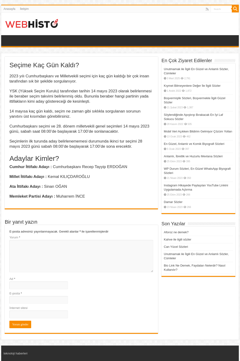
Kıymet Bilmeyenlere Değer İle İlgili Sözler (192, 85)
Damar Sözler (173, 202)
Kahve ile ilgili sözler (177, 239)
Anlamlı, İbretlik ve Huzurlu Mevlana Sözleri (193, 156)
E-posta (15, 293)
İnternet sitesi (18, 308)
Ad (12, 279)
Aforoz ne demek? (176, 232)
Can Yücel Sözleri (176, 246)
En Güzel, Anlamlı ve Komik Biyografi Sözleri (194, 144)
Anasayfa (9, 9)
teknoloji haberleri (15, 353)
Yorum (14, 237)
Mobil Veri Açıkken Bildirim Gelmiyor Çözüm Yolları (198, 131)
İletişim (24, 9)
